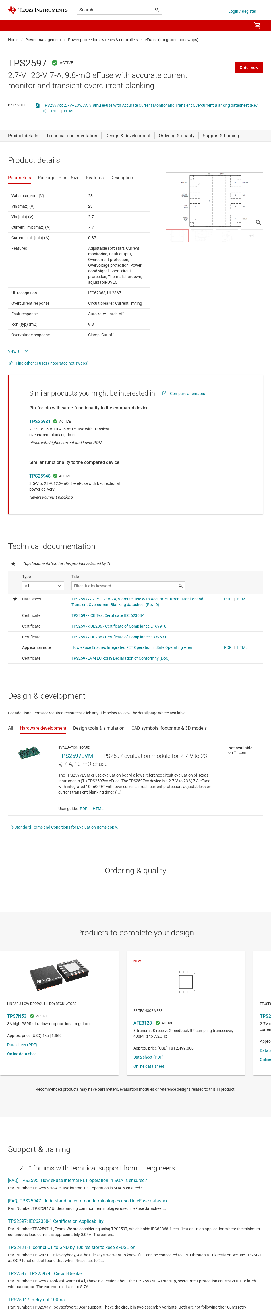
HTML (69, 111)
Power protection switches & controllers (103, 39)
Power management (43, 39)
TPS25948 (40, 476)
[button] (14, 25)
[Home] (38, 10)
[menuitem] (241, 25)
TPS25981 (40, 421)
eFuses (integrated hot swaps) (171, 39)
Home (13, 39)
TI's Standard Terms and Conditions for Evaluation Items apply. (63, 827)
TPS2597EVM (75, 755)
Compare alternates (187, 393)
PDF (55, 111)
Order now (249, 67)
